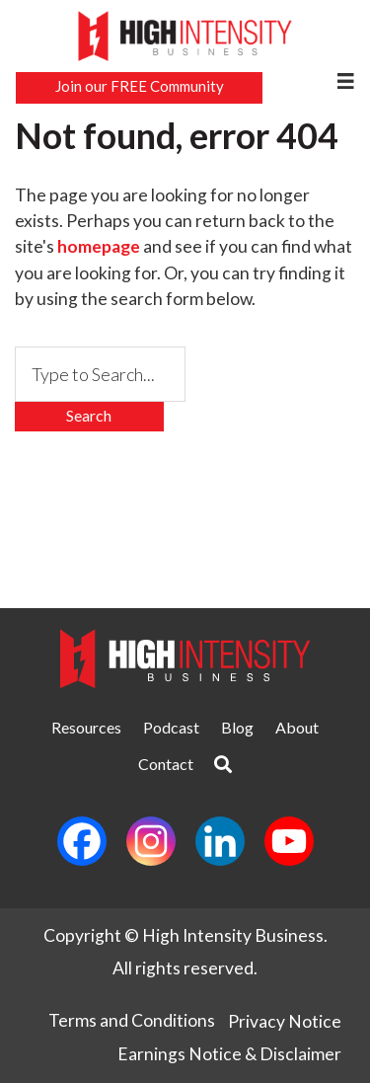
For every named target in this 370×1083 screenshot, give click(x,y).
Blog (237, 727)
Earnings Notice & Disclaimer (229, 1054)
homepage (98, 246)
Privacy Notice (284, 1021)
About (297, 727)
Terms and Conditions (131, 1020)
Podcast (171, 727)
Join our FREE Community (139, 86)
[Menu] (345, 81)
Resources (86, 727)
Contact (165, 763)
